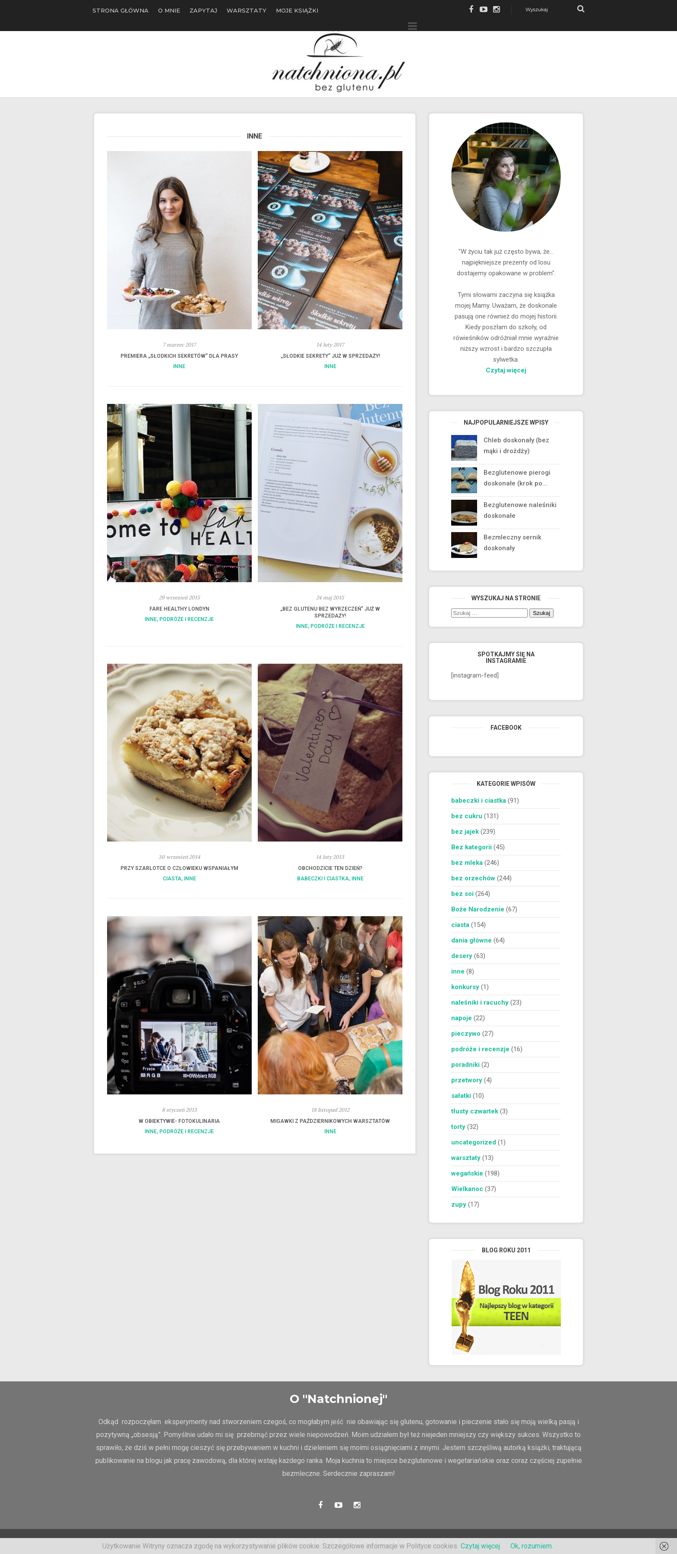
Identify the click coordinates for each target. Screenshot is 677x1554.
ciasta (172, 879)
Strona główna (120, 10)
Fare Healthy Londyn (179, 609)
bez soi (462, 894)
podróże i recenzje (186, 619)
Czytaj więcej (506, 370)
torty (458, 1127)
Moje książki (297, 10)
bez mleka (467, 863)
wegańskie (467, 1173)
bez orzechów (473, 878)
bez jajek (465, 831)
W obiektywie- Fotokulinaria (179, 1121)
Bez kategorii (471, 847)
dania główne (471, 940)
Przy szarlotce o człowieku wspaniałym (179, 868)
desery (461, 956)
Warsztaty (246, 10)
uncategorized (473, 1142)
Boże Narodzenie (477, 909)
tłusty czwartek (474, 1111)
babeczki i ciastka (323, 879)
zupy (458, 1204)
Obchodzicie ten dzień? (330, 868)
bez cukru (466, 816)
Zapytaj (203, 10)
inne (179, 366)
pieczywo (466, 1033)
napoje (461, 1018)
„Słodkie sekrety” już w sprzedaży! (330, 356)
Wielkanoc (467, 1189)
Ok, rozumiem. (531, 1546)
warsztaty (466, 1158)
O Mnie (169, 10)
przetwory (466, 1080)
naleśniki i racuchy (480, 1002)
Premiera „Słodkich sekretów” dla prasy (179, 356)
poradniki (465, 1065)
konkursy (465, 987)
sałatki (461, 1096)
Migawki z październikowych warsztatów (330, 1121)
